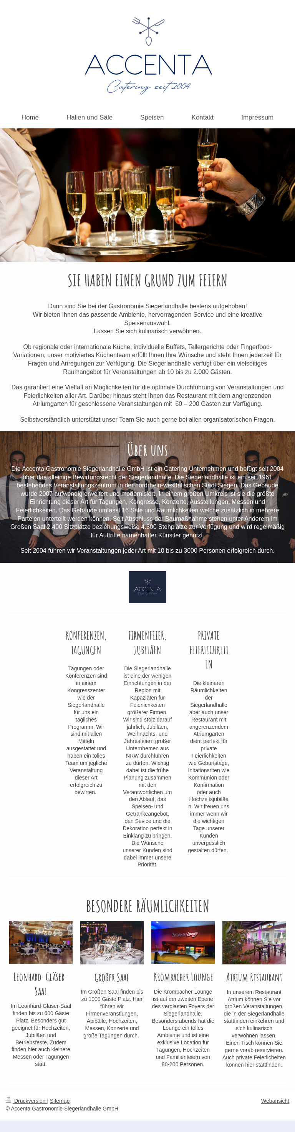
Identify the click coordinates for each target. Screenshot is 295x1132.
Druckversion (26, 1101)
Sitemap (60, 1101)
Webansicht (275, 1101)
